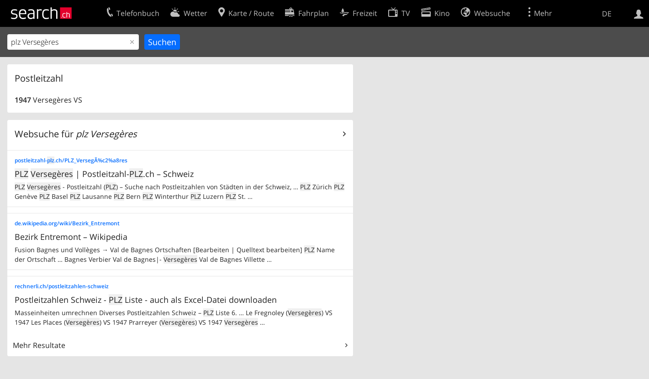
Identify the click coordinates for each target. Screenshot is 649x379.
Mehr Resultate (39, 345)
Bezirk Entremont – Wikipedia (71, 236)
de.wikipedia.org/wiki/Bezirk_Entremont (67, 223)
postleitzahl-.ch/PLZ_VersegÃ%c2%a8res (71, 160)
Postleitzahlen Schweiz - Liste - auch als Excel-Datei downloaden (146, 299)
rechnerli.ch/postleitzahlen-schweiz (62, 286)
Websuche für (76, 134)
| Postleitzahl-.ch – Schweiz (104, 173)
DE (607, 14)
